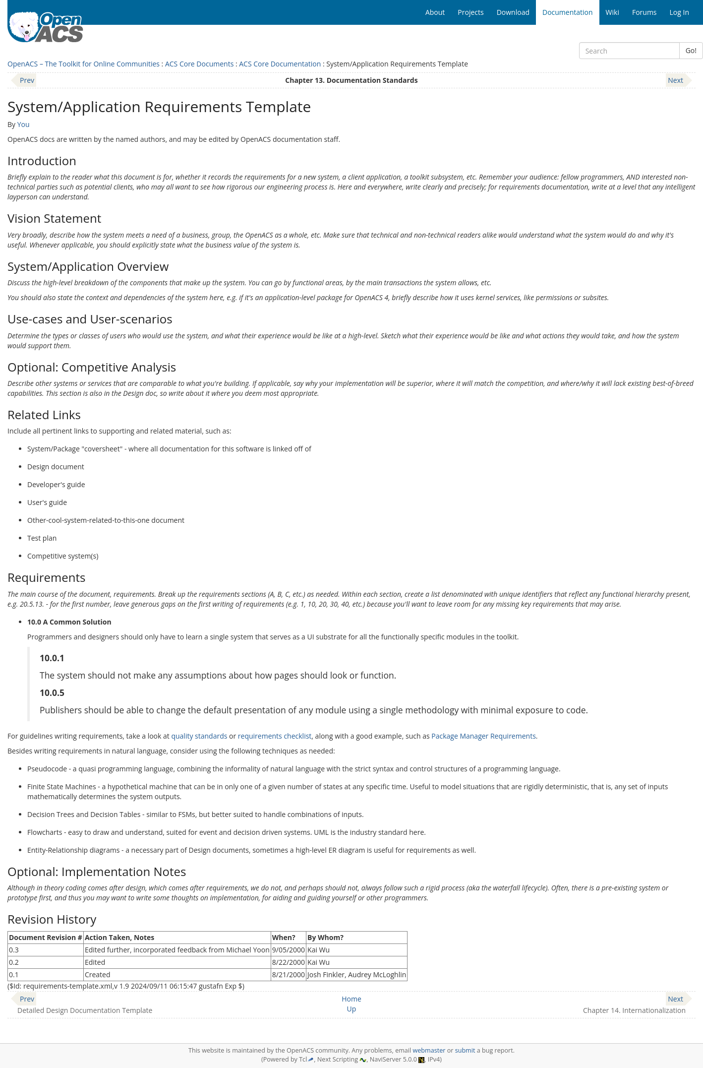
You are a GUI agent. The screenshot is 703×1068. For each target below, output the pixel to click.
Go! (691, 50)
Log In (679, 12)
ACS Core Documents (199, 63)
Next (675, 80)
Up (351, 1008)
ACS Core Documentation (280, 63)
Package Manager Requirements (483, 736)
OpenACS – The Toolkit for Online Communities (83, 63)
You (23, 124)
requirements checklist (275, 736)
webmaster (428, 1050)
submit (465, 1050)
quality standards (199, 736)
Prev (27, 80)
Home (351, 999)
